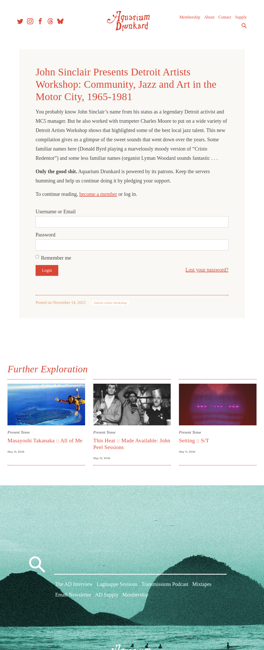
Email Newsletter (73, 596)
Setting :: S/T (194, 440)
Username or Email (56, 211)
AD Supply (107, 596)
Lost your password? (206, 270)
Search (243, 26)
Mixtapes (201, 585)
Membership (189, 18)
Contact (224, 18)
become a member (98, 194)
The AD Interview (74, 585)
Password (45, 235)
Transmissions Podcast (164, 585)
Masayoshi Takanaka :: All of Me (45, 440)
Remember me (56, 258)
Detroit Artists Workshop (110, 303)
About (208, 18)
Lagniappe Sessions (117, 585)
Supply (240, 18)
